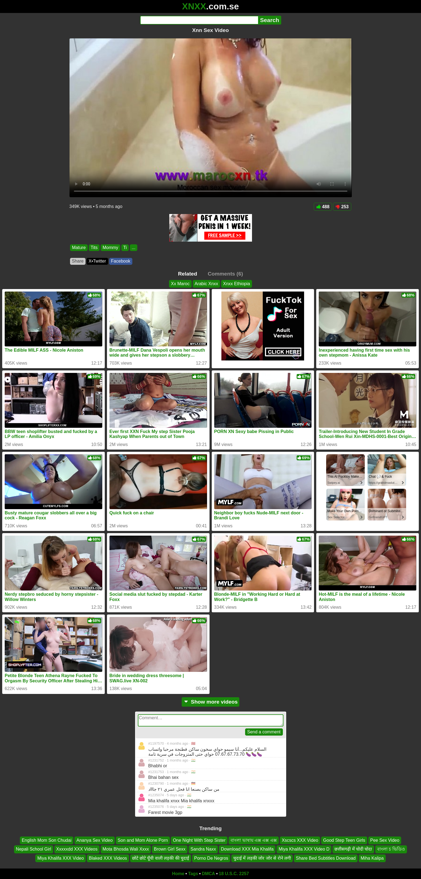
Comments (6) (225, 274)
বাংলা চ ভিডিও (391, 849)
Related (187, 274)
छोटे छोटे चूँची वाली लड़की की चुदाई (160, 858)
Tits (93, 247)
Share (78, 261)
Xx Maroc (180, 283)
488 (322, 206)
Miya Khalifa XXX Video (60, 858)
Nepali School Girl (33, 849)
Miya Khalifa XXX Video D (303, 849)
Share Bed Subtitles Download (326, 858)
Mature (79, 247)
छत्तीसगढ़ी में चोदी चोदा (353, 849)
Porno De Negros (211, 858)
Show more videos (210, 702)
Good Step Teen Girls (344, 840)
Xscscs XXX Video (300, 840)
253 (342, 206)
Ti (125, 247)
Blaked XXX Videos (108, 858)
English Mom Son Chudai (47, 840)
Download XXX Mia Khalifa (247, 849)
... (133, 247)
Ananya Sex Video (94, 840)
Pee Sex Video (384, 840)
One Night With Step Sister (199, 840)
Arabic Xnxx (206, 283)
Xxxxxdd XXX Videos (77, 849)
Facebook (120, 261)
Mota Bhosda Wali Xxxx (126, 849)
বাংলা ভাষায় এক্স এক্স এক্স (253, 840)
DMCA (208, 873)
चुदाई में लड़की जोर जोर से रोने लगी (262, 858)
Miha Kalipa (372, 858)
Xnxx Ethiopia (236, 283)
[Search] (199, 20)
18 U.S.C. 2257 (234, 873)
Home (178, 873)
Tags (193, 873)
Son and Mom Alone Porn (143, 840)
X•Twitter (97, 261)
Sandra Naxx (203, 849)
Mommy (110, 247)
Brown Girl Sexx (170, 849)
